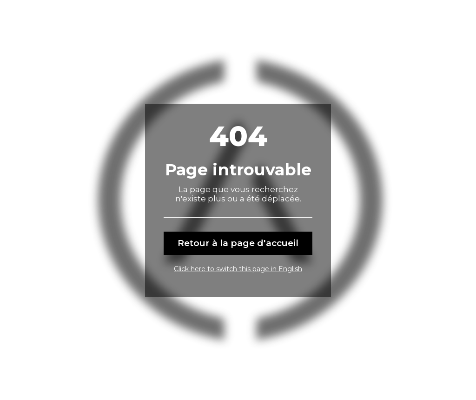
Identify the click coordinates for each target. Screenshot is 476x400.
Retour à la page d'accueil (238, 243)
